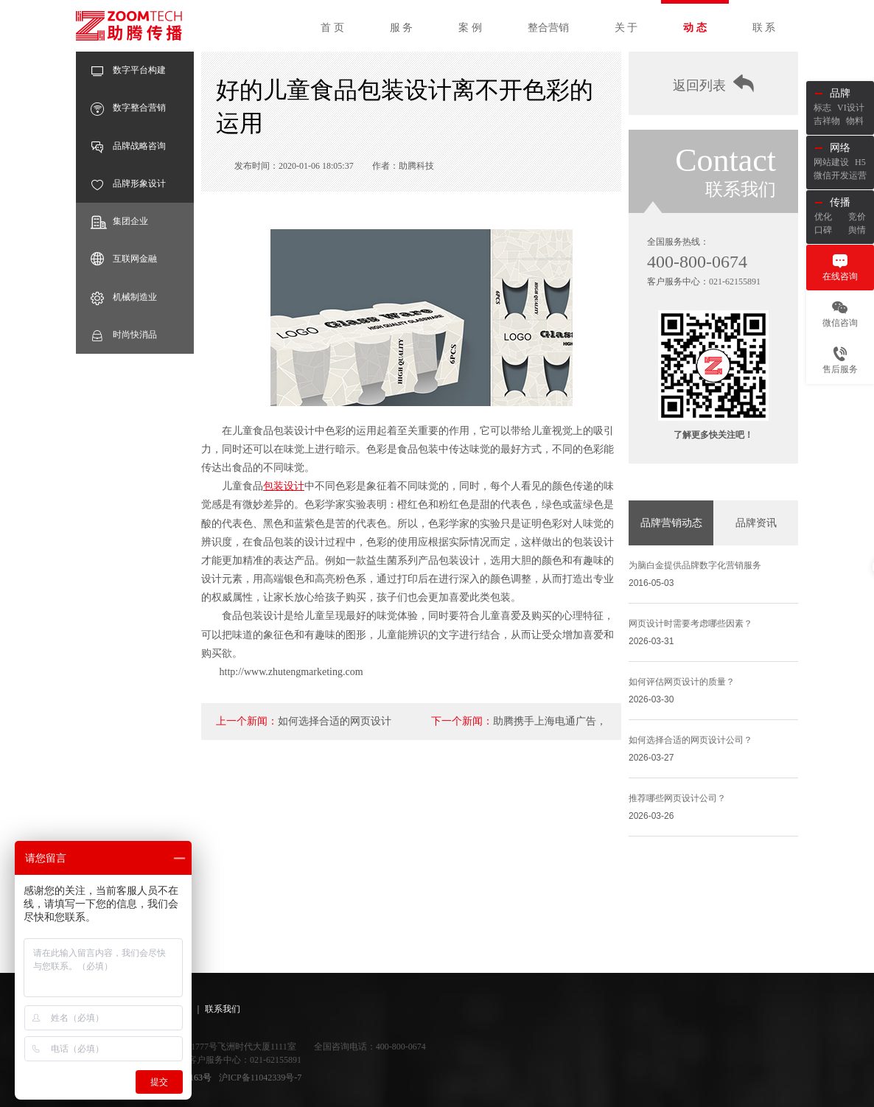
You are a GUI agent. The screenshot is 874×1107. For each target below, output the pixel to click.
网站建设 (831, 162)
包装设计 (283, 486)
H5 (860, 162)
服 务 (401, 27)
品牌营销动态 (671, 522)
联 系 (764, 27)
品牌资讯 (756, 522)
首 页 (332, 27)
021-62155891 (735, 281)
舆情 (857, 230)
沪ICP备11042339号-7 (260, 1077)
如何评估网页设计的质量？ (682, 682)
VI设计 (850, 107)
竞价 (857, 217)
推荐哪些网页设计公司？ (677, 798)
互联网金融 (124, 259)
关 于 (626, 27)
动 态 (695, 27)
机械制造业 (124, 297)
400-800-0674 (697, 261)
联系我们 (222, 1009)
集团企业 (119, 221)
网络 (840, 147)
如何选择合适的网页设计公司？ (690, 740)
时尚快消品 (124, 335)
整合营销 (548, 27)
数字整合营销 (128, 108)
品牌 (840, 93)
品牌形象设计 (128, 184)
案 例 (470, 27)
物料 (855, 121)
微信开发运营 (840, 175)
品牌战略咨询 (128, 146)
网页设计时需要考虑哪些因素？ (690, 623)
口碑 (823, 230)
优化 (823, 217)
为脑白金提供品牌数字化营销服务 (695, 565)
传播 (840, 202)
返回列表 (713, 83)
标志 (822, 107)
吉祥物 (827, 121)
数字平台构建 (128, 70)
